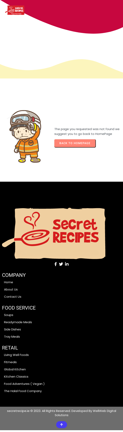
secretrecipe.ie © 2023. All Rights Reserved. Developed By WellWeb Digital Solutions (61, 415)
